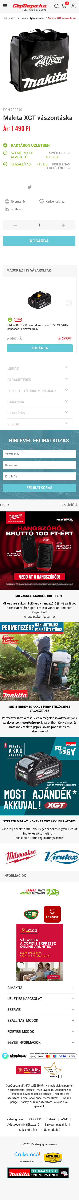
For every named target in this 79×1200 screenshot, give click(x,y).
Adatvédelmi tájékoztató (23, 1124)
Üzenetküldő (52, 1130)
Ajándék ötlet (36, 18)
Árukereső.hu (27, 1161)
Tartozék (21, 18)
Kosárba (39, 240)
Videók (51, 1119)
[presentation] (69, 303)
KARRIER (35, 1119)
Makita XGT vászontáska (62, 18)
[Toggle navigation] (5, 5)
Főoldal (8, 18)
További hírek (69, 505)
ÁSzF (64, 1119)
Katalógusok (15, 1119)
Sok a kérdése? (28, 1130)
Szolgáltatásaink (56, 1124)
